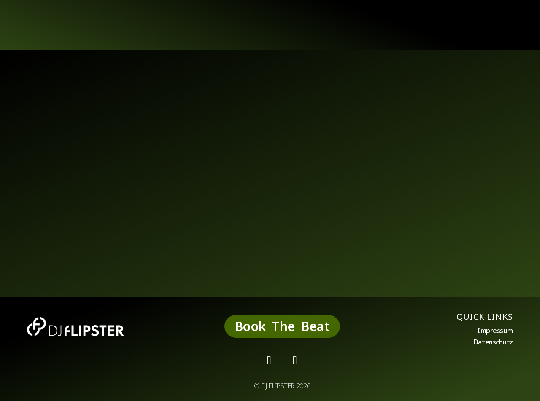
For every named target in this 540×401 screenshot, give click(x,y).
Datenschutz (493, 342)
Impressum (495, 331)
